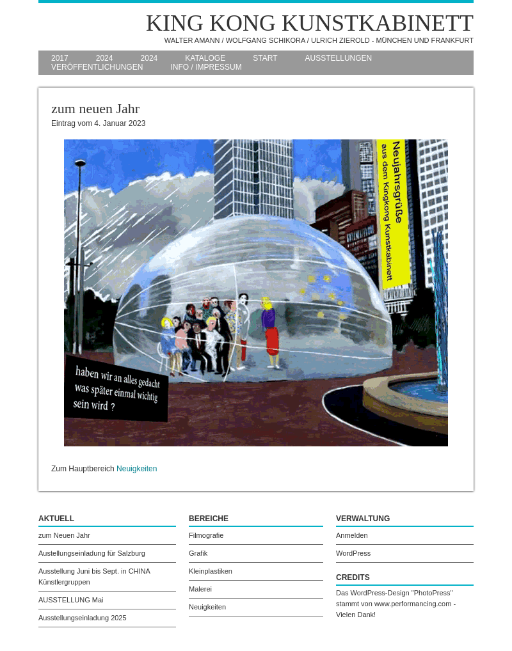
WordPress (353, 553)
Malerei (200, 589)
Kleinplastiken (210, 571)
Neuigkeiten (136, 468)
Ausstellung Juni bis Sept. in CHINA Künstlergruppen (94, 576)
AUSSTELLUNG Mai (70, 600)
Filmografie (206, 535)
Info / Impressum (205, 67)
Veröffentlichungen (97, 67)
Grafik (198, 553)
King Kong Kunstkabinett (310, 23)
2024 (104, 58)
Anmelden (352, 535)
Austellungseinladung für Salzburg (91, 553)
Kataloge (205, 58)
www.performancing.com (412, 604)
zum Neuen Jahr (64, 535)
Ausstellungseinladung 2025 (82, 618)
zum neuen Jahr (95, 108)
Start (265, 58)
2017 (59, 58)
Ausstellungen (338, 58)
